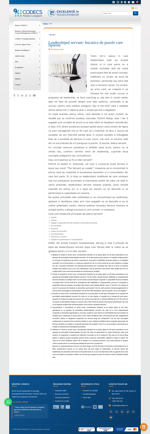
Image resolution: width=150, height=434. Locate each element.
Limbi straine (20, 56)
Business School (60, 394)
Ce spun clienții (20, 402)
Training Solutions (61, 397)
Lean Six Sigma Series (23, 44)
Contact (136, 8)
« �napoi (51, 35)
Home (45, 24)
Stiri (16, 62)
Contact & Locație (61, 401)
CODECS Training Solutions (25, 39)
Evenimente (19, 67)
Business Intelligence (22, 50)
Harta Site (86, 397)
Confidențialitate (88, 394)
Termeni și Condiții (89, 391)
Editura (17, 79)
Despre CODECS (21, 25)
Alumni (17, 73)
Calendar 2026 (59, 391)
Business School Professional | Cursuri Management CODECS (26, 32)
